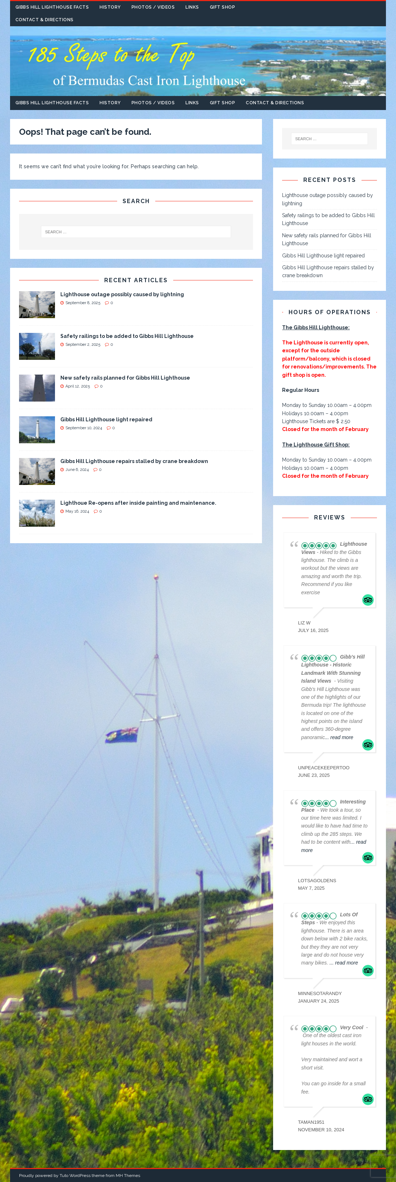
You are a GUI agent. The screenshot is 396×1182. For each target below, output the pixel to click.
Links (192, 7)
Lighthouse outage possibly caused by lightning (122, 294)
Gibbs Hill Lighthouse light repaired (106, 419)
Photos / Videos (153, 7)
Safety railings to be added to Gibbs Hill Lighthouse (127, 336)
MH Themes (128, 1175)
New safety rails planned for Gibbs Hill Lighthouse (125, 378)
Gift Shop (222, 7)
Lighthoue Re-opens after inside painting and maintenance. (138, 503)
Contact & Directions (44, 19)
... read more (339, 737)
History (110, 7)
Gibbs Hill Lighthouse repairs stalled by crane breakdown (134, 461)
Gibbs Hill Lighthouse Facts (52, 7)
